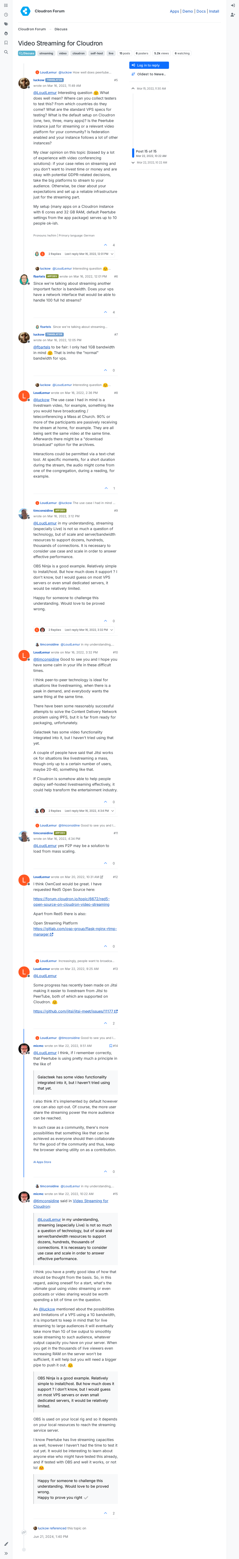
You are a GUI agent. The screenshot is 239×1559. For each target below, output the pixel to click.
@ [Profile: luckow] (65, 72)
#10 (115, 652)
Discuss (26, 53)
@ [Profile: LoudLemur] (45, 92)
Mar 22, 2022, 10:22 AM (76, 1194)
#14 (115, 1046)
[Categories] (6, 5)
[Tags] (6, 24)
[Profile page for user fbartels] (24, 279)
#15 (115, 1194)
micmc (38, 1046)
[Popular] (6, 33)
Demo (188, 11)
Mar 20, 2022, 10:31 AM (82, 877)
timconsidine (43, 510)
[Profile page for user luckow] (24, 83)
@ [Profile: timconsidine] (46, 659)
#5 (116, 80)
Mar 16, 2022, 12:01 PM (90, 276)
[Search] (6, 52)
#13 (115, 969)
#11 (116, 833)
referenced (58, 1528)
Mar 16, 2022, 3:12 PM (63, 516)
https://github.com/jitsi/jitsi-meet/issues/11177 (75, 1011)
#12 (115, 877)
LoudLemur (48, 72)
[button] (6, 1544)
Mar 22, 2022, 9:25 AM (82, 969)
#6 (116, 276)
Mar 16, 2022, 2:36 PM (81, 393)
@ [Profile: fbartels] (41, 347)
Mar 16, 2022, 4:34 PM (63, 838)
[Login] (233, 5)
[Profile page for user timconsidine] (24, 513)
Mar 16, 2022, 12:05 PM (64, 340)
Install (214, 11)
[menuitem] (233, 5)
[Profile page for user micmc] (24, 1049)
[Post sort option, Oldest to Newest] (149, 74)
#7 (116, 334)
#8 (116, 393)
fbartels (39, 276)
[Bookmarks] (6, 43)
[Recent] (6, 15)
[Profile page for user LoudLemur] (24, 396)
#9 (116, 510)
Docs (201, 11)
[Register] (233, 15)
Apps (174, 11)
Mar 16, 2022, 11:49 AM (64, 85)
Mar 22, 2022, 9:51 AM (75, 1046)
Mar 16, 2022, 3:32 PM (81, 652)
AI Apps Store (42, 1162)
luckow (38, 80)
